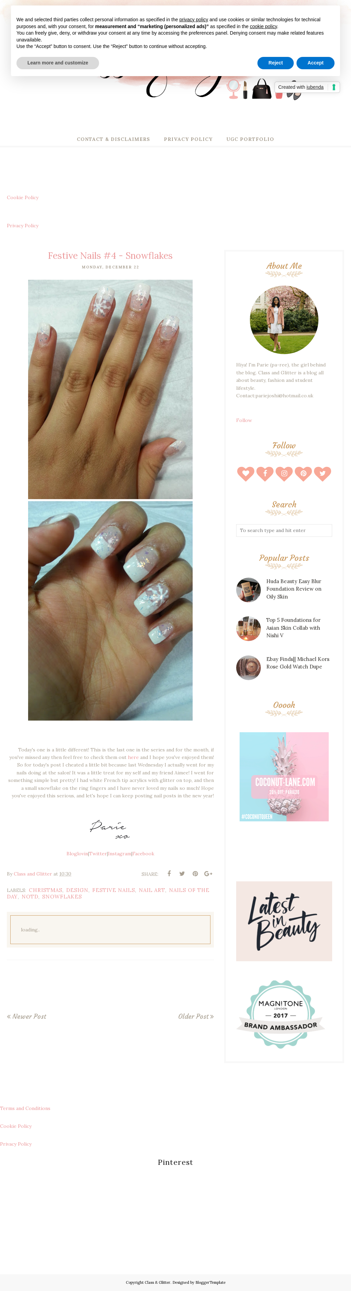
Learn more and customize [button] (57, 62)
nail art (152, 890)
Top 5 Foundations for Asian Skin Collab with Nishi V (293, 628)
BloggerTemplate (210, 1282)
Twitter (98, 853)
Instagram (119, 853)
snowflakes (62, 896)
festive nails (113, 890)
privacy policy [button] (193, 19)
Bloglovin (77, 853)
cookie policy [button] (263, 26)
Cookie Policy (22, 197)
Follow (244, 420)
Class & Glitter (157, 1282)
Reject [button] (275, 62)
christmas (45, 890)
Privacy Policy (22, 225)
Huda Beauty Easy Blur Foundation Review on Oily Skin (294, 589)
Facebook (143, 853)
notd (30, 896)
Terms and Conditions (25, 1108)
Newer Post (29, 1016)
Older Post (193, 1016)
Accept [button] (315, 62)
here (133, 757)
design (77, 890)
